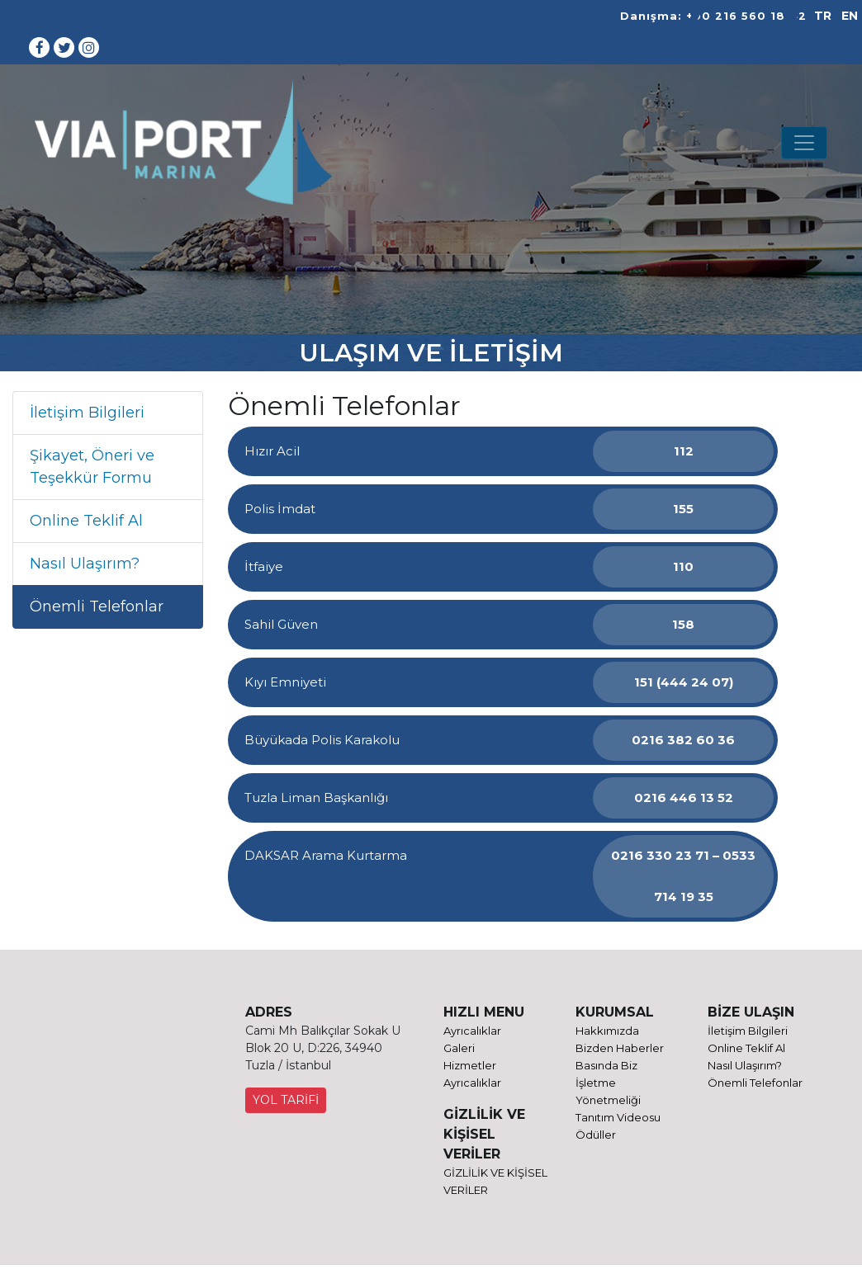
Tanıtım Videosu (618, 1117)
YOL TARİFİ (286, 1099)
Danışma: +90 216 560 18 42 (713, 16)
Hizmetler (469, 1065)
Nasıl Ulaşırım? (85, 563)
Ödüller (595, 1134)
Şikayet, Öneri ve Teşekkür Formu (92, 466)
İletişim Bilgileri (87, 412)
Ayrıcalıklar (472, 1030)
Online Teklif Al (86, 521)
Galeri (459, 1048)
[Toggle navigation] (804, 142)
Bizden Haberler (619, 1048)
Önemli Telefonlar (96, 606)
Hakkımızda (607, 1030)
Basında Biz (606, 1065)
